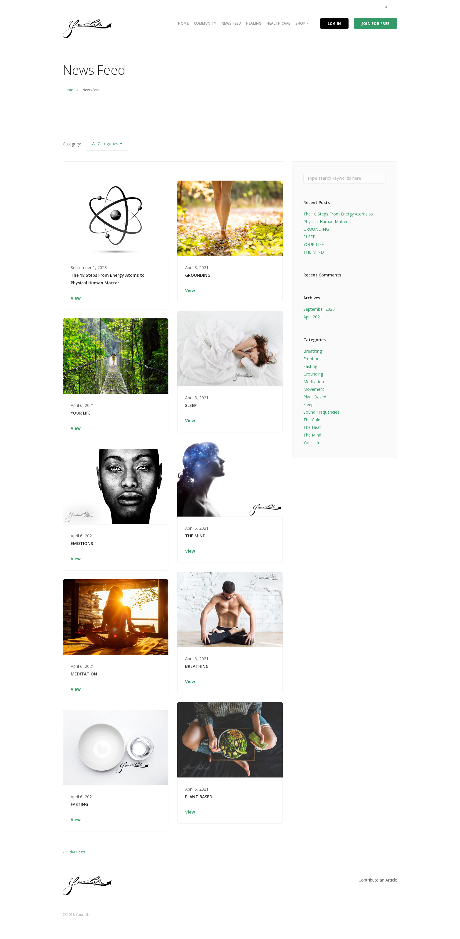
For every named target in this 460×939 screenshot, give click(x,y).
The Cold (311, 420)
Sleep (308, 405)
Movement (313, 390)
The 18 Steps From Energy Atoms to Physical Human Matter (108, 279)
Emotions (312, 359)
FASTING (79, 804)
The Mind (312, 436)
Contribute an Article (377, 880)
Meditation (313, 382)
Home (183, 23)
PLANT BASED (198, 796)
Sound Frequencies (321, 413)
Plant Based (314, 397)
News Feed (231, 23)
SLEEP (191, 405)
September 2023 (319, 310)
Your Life (311, 443)
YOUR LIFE (81, 413)
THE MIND (195, 536)
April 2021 (312, 317)
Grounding (313, 375)
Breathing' (313, 352)
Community (205, 23)
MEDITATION (84, 674)
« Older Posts (74, 852)
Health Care (278, 23)
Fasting (310, 367)
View (76, 298)
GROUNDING (197, 275)
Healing (254, 23)
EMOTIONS (82, 543)
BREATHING (197, 666)
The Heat (312, 428)
